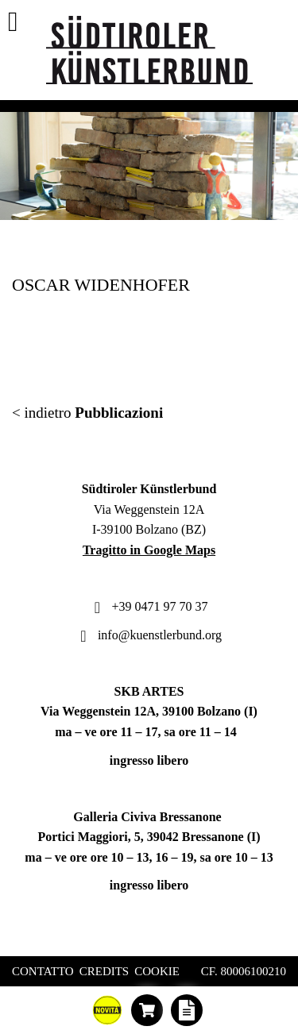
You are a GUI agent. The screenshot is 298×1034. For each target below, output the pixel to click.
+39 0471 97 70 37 (148, 606)
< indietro (87, 412)
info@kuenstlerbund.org (149, 635)
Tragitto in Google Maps (149, 550)
